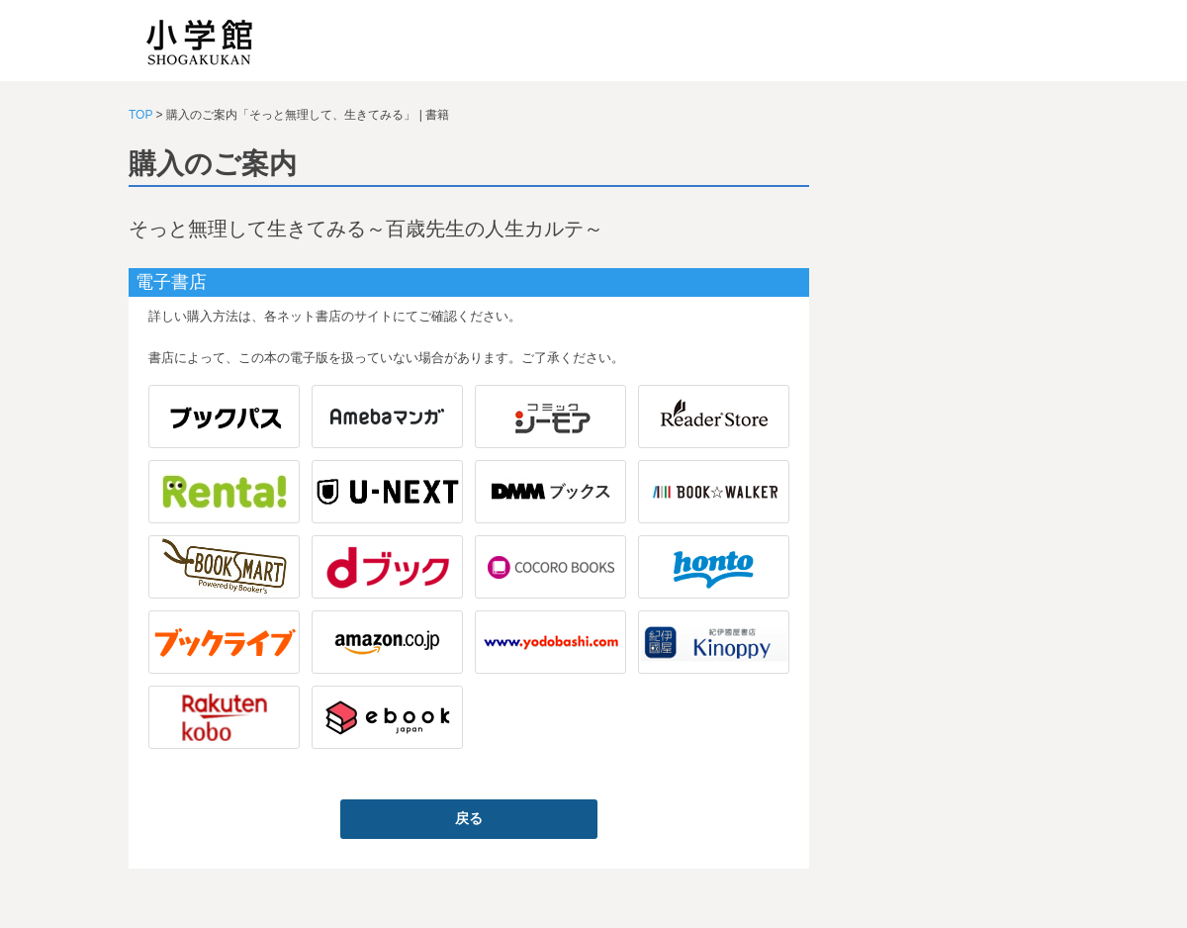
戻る (469, 818)
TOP (140, 115)
